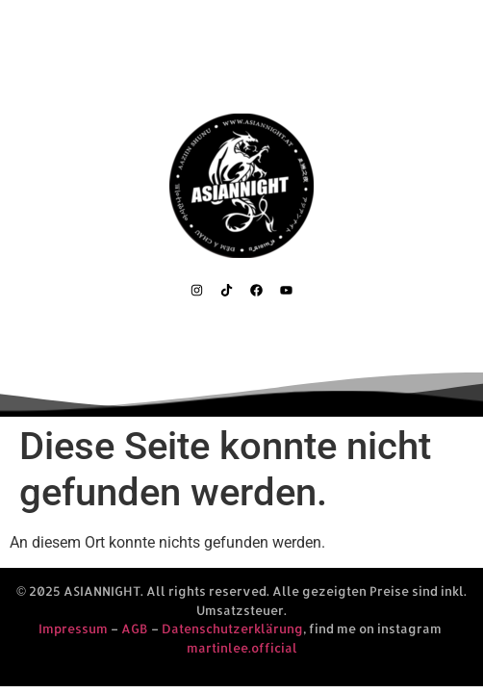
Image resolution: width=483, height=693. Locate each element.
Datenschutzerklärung (232, 628)
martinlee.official (242, 647)
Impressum (73, 628)
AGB (134, 628)
